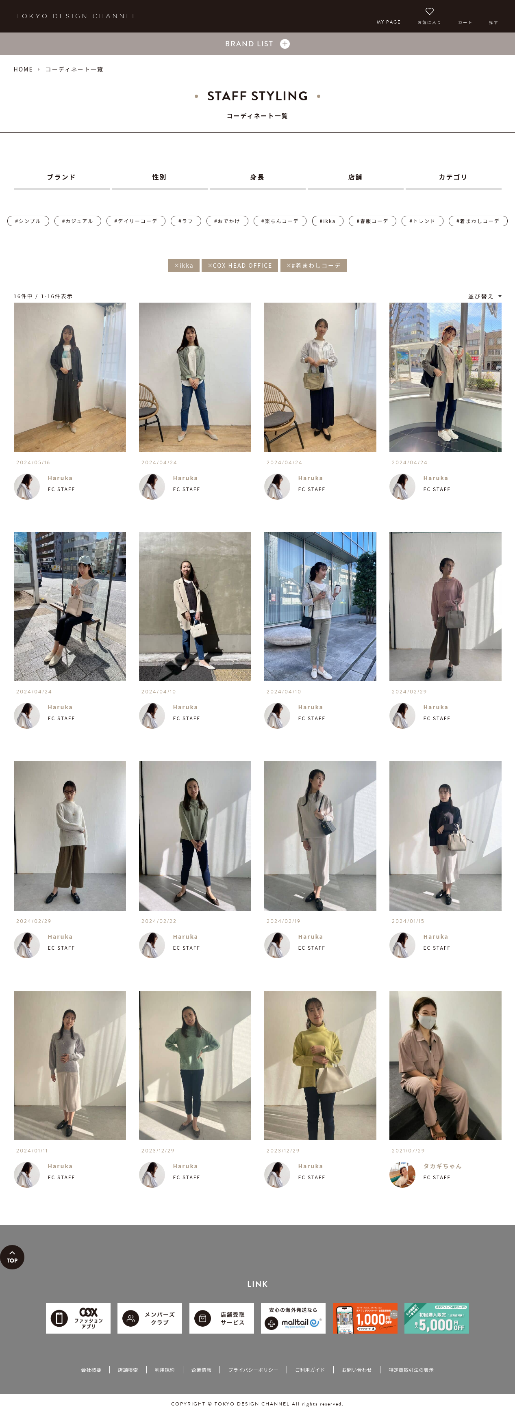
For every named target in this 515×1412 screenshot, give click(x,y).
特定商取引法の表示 (411, 1369)
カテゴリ (453, 177)
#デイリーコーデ (136, 220)
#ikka (328, 220)
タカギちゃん (443, 1166)
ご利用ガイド (310, 1369)
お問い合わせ (357, 1369)
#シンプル (28, 220)
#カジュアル (77, 220)
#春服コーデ (372, 220)
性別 (159, 177)
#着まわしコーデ (478, 220)
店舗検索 (128, 1369)
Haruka (60, 478)
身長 (257, 177)
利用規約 (165, 1369)
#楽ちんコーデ (280, 220)
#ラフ (185, 220)
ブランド (61, 177)
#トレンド (422, 220)
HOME (23, 69)
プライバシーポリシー (253, 1369)
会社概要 (91, 1369)
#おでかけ (227, 220)
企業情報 (201, 1369)
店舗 (355, 177)
